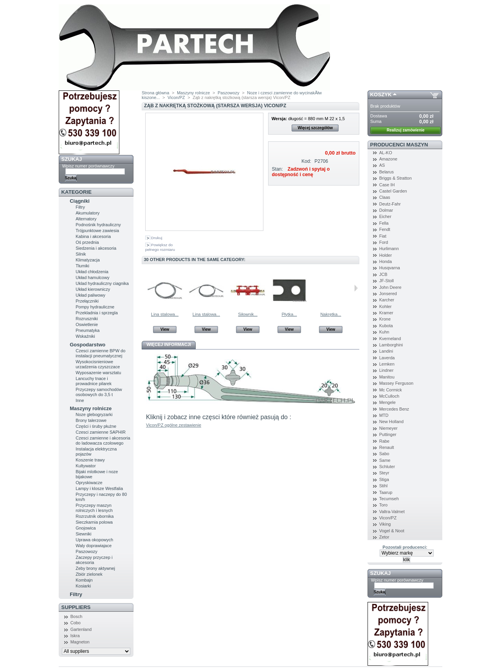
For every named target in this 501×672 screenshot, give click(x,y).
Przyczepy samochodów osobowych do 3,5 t (99, 392)
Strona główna (155, 92)
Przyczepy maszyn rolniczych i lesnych (94, 508)
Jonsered (388, 293)
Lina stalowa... (164, 314)
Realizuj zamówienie (406, 130)
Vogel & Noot (391, 530)
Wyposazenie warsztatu (98, 372)
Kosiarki (83, 586)
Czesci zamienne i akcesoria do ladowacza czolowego (103, 440)
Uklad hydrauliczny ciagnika (102, 283)
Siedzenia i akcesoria (96, 248)
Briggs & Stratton (395, 178)
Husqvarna (389, 267)
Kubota (386, 325)
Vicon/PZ (176, 97)
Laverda (387, 357)
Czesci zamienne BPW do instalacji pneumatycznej (100, 353)
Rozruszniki (87, 318)
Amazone (388, 159)
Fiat (382, 236)
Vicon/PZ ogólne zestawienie (173, 425)
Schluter (387, 466)
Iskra (75, 635)
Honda (385, 261)
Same (385, 460)
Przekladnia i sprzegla (97, 312)
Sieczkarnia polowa (94, 522)
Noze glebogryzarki (94, 414)
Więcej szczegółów (315, 128)
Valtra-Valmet (392, 511)
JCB (383, 274)
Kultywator (86, 465)
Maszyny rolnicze (91, 408)
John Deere (390, 287)
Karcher (387, 299)
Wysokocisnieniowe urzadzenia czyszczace (98, 364)
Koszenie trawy (90, 460)
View (164, 329)
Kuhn (384, 332)
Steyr (384, 472)
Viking (385, 524)
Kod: (306, 161)
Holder (385, 255)
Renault (386, 447)
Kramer (386, 312)
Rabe (384, 441)
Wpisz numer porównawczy (88, 166)
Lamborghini (391, 344)
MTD (384, 415)
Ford (383, 242)
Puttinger (387, 434)
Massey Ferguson (396, 383)
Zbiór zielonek (89, 574)
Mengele (387, 402)
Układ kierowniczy (93, 289)
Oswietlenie (87, 324)
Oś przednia (87, 242)
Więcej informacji (168, 344)
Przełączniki (87, 301)
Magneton (80, 642)
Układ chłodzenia (92, 271)
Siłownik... (248, 314)
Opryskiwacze (89, 482)
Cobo (75, 622)
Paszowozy (86, 551)
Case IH (387, 184)
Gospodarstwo (87, 345)
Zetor (384, 537)
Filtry (80, 207)
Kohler (385, 306)
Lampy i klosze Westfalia (99, 488)
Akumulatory (87, 213)
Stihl (383, 485)
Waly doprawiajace (94, 545)
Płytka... (289, 314)
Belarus (386, 171)
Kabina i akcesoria (93, 236)
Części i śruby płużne (96, 426)
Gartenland (81, 629)
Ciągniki (80, 201)
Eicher (385, 216)
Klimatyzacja (88, 260)
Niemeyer (388, 428)
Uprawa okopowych (94, 539)
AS (382, 165)
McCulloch (389, 396)
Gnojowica (86, 528)
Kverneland (390, 338)
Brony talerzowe (91, 420)
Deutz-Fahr (390, 204)
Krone (385, 319)
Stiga (384, 479)
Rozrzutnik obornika (95, 516)
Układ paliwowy (90, 295)
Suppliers (76, 607)
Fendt (384, 229)
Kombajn (84, 580)
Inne (80, 400)
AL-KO (385, 152)
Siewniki (83, 533)
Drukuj (156, 238)
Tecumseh (389, 498)
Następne (356, 288)
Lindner (386, 370)
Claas (384, 197)
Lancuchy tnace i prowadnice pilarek (94, 381)
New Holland (391, 421)
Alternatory (86, 218)
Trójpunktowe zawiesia (97, 230)
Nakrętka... (330, 314)
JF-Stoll (386, 280)
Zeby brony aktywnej (95, 568)
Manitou (387, 377)
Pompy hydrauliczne (95, 306)
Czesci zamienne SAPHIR (101, 432)
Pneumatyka (87, 330)
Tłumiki (82, 265)
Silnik (81, 254)
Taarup (386, 492)
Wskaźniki (85, 336)
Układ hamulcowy (92, 277)
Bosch (76, 616)
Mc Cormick (390, 389)
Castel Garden (393, 191)
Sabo (384, 453)
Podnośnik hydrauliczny (98, 224)
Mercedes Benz (394, 409)
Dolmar (386, 210)
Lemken (387, 364)
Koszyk (381, 94)
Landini (386, 351)
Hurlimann (389, 248)
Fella (384, 223)
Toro (383, 505)
